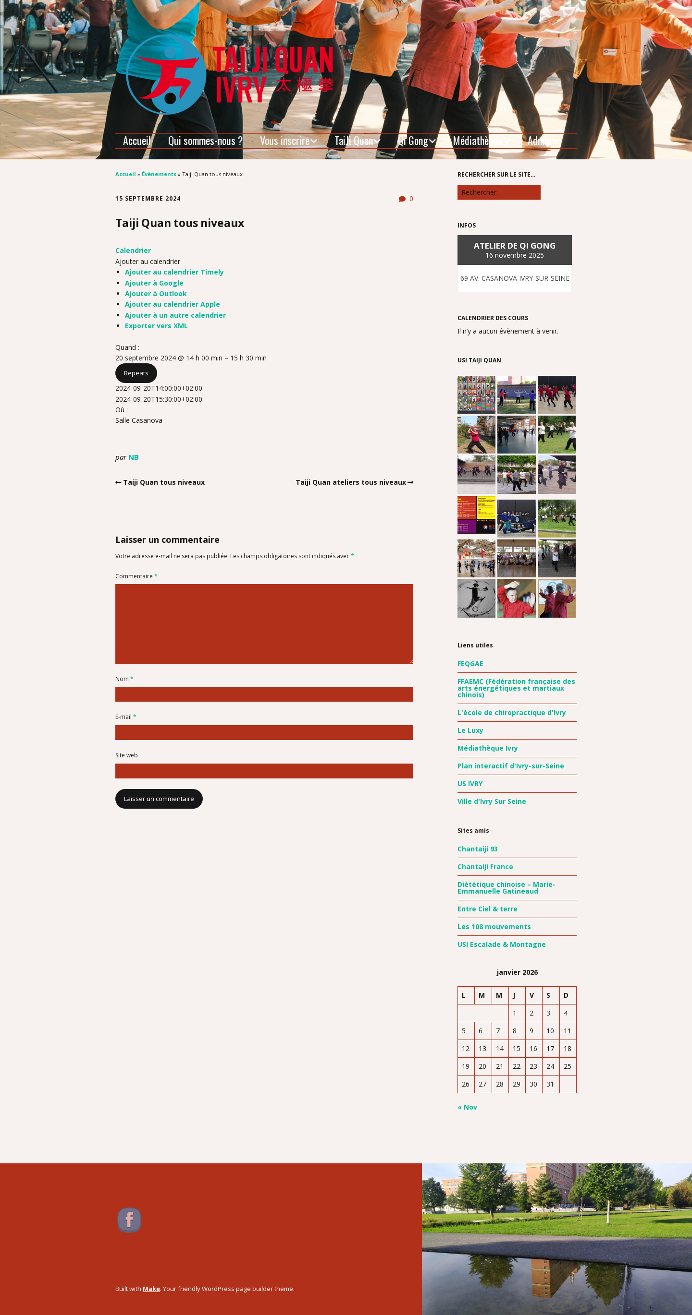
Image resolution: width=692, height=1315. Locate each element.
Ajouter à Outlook (156, 293)
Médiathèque (478, 141)
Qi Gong (413, 141)
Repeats (136, 373)
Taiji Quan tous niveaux (164, 482)
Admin (539, 141)
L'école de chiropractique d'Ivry (511, 712)
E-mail (125, 717)
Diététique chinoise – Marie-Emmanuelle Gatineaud (506, 888)
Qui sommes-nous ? (205, 140)
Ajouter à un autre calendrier (175, 315)
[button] (147, 261)
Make (151, 1288)
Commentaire (136, 576)
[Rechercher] (499, 192)
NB (133, 457)
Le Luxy (470, 730)
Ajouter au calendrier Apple (172, 304)
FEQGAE (470, 663)
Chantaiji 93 (477, 848)
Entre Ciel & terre (487, 908)
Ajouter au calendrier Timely (174, 271)
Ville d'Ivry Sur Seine (491, 801)
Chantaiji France (485, 866)
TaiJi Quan (353, 141)
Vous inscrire (284, 141)
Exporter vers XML (156, 325)
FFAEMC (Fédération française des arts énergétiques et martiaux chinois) (516, 688)
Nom (124, 679)
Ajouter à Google (154, 282)
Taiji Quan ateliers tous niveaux (351, 482)
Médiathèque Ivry (487, 748)
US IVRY (469, 783)
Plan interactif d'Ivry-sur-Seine (510, 765)
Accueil (137, 140)
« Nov (467, 1107)
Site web (126, 755)
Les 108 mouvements (494, 926)
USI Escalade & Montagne (501, 944)
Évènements (159, 174)
